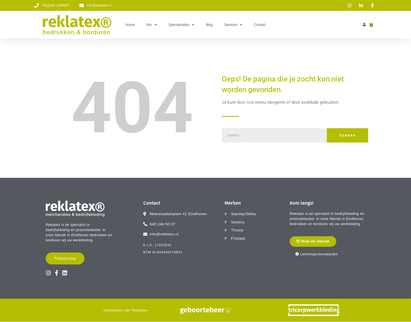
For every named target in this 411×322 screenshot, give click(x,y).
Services (233, 24)
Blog (209, 25)
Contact (259, 25)
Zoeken (347, 135)
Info (151, 24)
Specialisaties (181, 24)
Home (130, 25)
